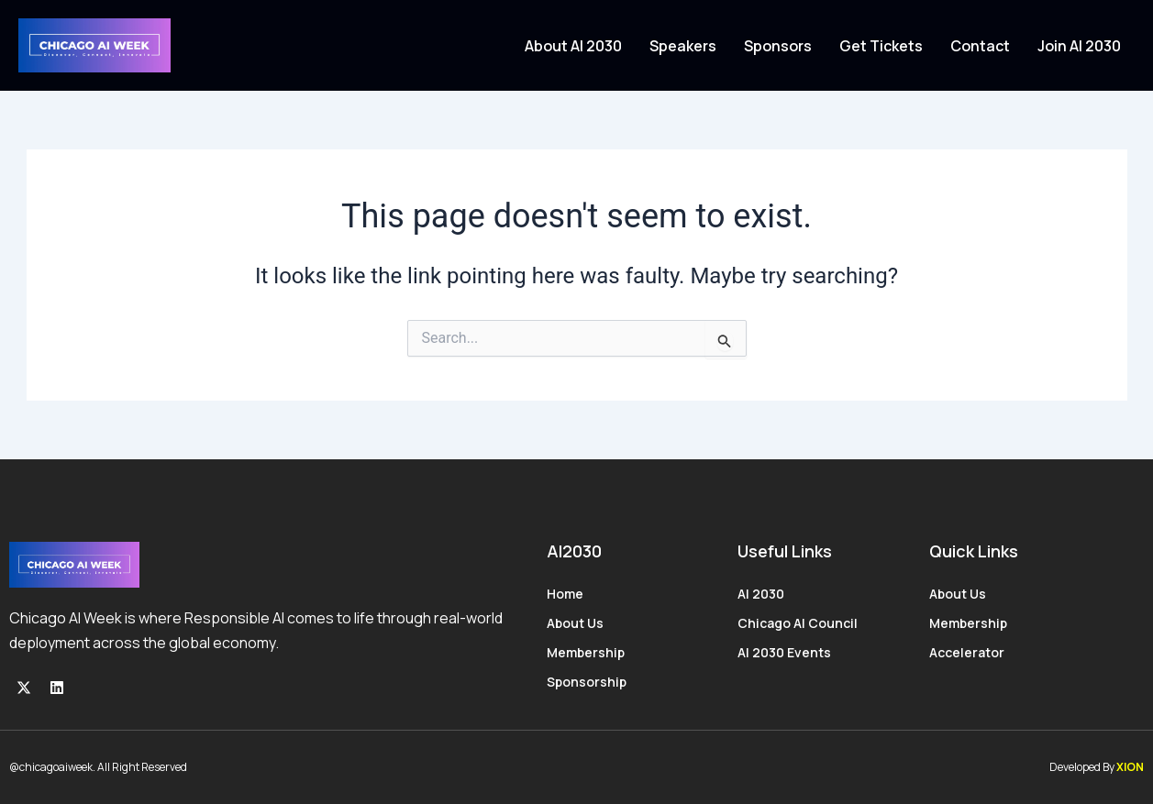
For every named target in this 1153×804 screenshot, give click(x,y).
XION (1130, 767)
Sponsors (778, 46)
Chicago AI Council (797, 623)
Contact (980, 46)
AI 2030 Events (784, 652)
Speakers (682, 46)
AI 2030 (760, 593)
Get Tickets (881, 46)
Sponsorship (586, 681)
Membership (586, 652)
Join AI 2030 (1079, 46)
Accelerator (966, 652)
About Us (575, 623)
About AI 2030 (573, 46)
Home (565, 593)
